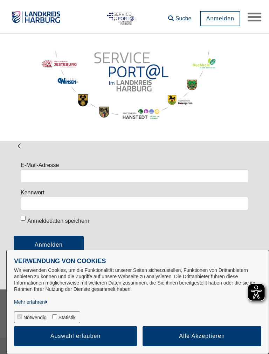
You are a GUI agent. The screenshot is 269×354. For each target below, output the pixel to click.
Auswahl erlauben (75, 336)
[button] (179, 16)
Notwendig (35, 317)
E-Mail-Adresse (40, 165)
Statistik (67, 317)
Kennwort (32, 192)
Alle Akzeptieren (202, 336)
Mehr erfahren (29, 302)
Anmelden (220, 18)
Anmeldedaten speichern (55, 220)
